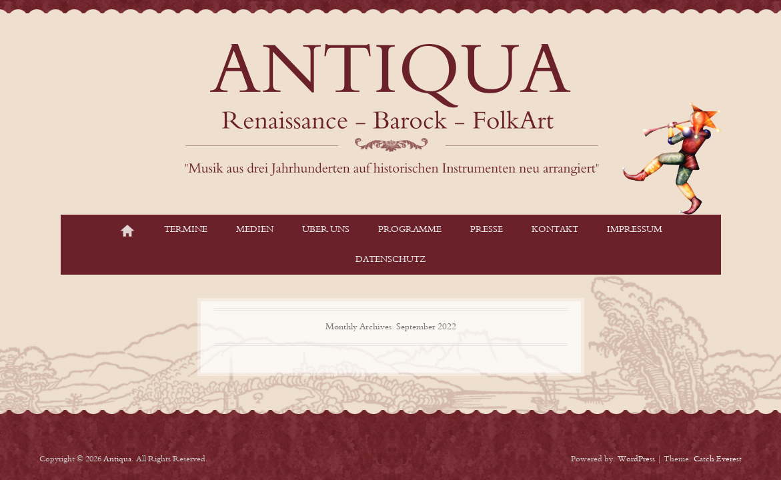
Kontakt (555, 229)
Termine (185, 229)
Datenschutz (390, 259)
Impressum (634, 229)
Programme (410, 229)
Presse (486, 229)
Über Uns (325, 229)
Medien (254, 229)
